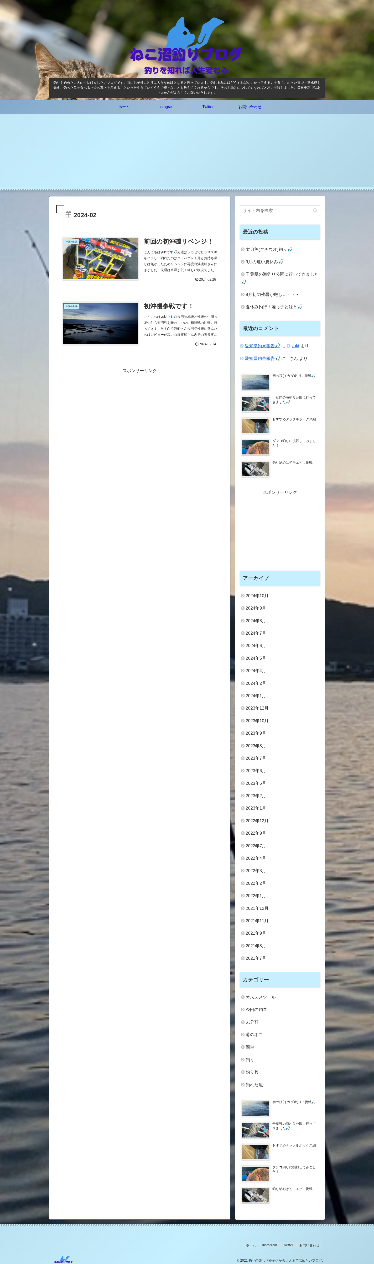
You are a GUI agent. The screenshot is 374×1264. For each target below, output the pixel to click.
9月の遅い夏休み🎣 (264, 261)
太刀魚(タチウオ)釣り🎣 (269, 249)
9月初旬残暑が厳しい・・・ (273, 294)
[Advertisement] (187, 153)
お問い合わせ (310, 1244)
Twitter (290, 1244)
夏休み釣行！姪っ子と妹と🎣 (274, 307)
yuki (295, 345)
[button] (315, 210)
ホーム (256, 1244)
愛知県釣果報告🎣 (262, 345)
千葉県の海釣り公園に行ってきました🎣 (280, 278)
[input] (280, 210)
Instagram (273, 1244)
